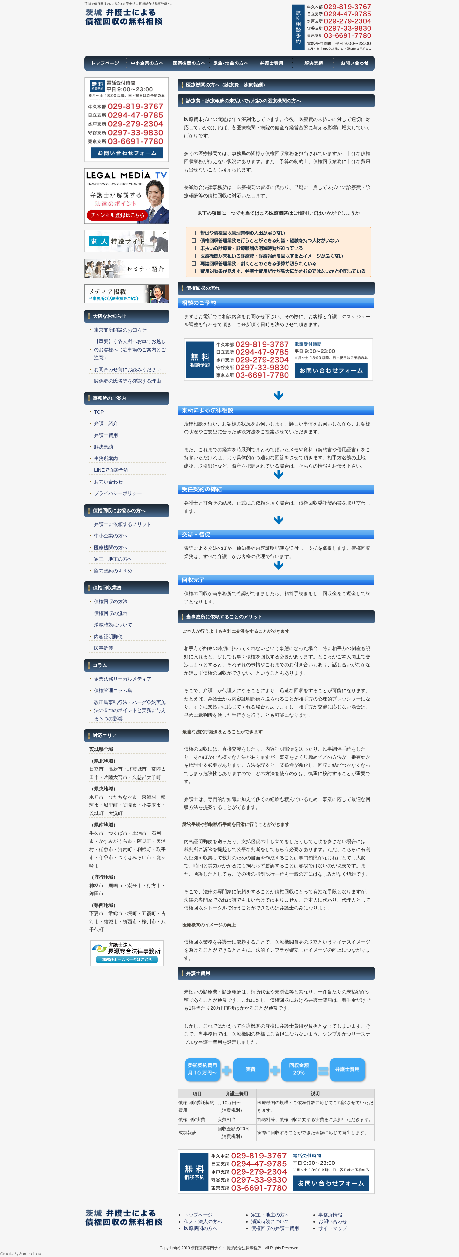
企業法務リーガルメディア (122, 679)
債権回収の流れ (110, 613)
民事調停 (103, 648)
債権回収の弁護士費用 (275, 1228)
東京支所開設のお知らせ (120, 330)
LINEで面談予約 (111, 470)
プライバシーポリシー (118, 493)
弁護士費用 (271, 63)
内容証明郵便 (108, 636)
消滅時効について (113, 624)
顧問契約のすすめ (113, 570)
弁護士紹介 (106, 423)
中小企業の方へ (110, 535)
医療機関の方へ (188, 63)
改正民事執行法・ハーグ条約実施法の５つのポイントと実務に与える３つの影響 (130, 710)
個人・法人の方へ (203, 1221)
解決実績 (312, 63)
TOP (99, 412)
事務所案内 (106, 458)
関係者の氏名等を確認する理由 (127, 381)
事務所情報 (330, 1214)
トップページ (105, 63)
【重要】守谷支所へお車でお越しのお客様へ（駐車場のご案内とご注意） (130, 349)
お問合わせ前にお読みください (127, 369)
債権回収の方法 (110, 601)
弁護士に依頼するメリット (122, 524)
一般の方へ (146, 63)
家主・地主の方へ (229, 63)
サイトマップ (332, 1228)
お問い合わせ (354, 63)
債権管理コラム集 (113, 690)
